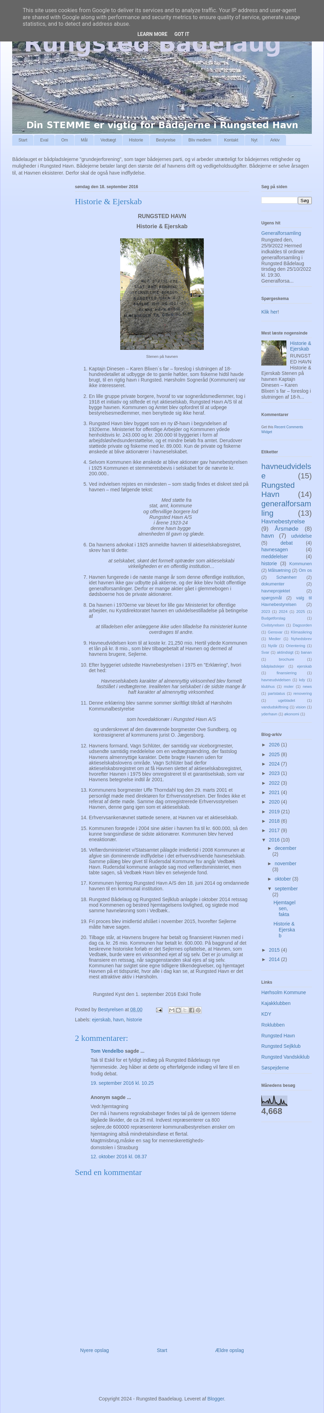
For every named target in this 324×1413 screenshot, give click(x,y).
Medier (275, 639)
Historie (136, 140)
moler (289, 686)
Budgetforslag (273, 618)
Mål (84, 140)
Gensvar (275, 632)
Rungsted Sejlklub (281, 1046)
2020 (275, 802)
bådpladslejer (273, 666)
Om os (305, 570)
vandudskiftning (274, 707)
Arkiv (275, 140)
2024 (283, 611)
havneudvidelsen (276, 680)
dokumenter (273, 584)
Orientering (295, 646)
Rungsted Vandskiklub (285, 1057)
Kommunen (301, 563)
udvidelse (301, 536)
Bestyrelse (166, 140)
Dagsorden (302, 625)
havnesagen (274, 549)
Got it (181, 34)
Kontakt (231, 140)
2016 (275, 840)
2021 (275, 792)
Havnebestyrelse (283, 521)
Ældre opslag (229, 1350)
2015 (275, 950)
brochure (286, 659)
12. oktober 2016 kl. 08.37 (119, 1156)
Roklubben (273, 1025)
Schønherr (286, 577)
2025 (300, 611)
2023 (265, 611)
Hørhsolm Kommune (283, 992)
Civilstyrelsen (272, 625)
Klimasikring (301, 632)
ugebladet (286, 700)
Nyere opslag (94, 1350)
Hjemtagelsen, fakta (284, 908)
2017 (275, 830)
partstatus (276, 693)
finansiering (286, 673)
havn (118, 1019)
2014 (275, 959)
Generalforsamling (281, 233)
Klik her (269, 312)
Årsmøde (286, 528)
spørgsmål (271, 598)
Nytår (272, 646)
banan (306, 652)
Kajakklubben (276, 1003)
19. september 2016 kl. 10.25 (122, 1083)
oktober (283, 879)
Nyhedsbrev (301, 639)
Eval (44, 140)
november (285, 863)
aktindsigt (285, 652)
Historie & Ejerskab (300, 346)
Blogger (215, 1399)
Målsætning (279, 570)
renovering (302, 693)
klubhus (268, 686)
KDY (266, 1014)
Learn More (152, 34)
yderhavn (269, 714)
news (307, 686)
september (286, 888)
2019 (275, 811)
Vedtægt (108, 140)
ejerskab (101, 1019)
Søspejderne (275, 1067)
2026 (275, 744)
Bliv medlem (199, 140)
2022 (275, 783)
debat (286, 543)
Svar (265, 652)
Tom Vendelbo (107, 1051)
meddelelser (274, 556)
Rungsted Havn (278, 490)
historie (134, 1019)
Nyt (254, 140)
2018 (275, 821)
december (285, 848)
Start (22, 140)
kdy (302, 680)
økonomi (291, 714)
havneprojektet (275, 591)
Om (64, 140)
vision (301, 707)
